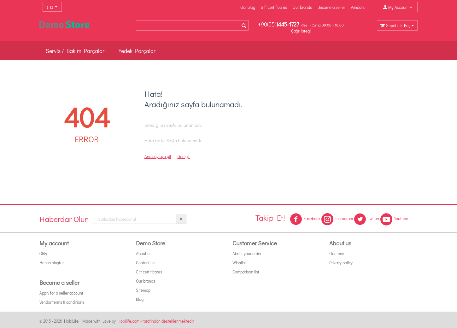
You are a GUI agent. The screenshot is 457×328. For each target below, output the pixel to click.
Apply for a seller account (61, 293)
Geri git (184, 156)
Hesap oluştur (51, 262)
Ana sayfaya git (157, 156)
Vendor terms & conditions (61, 302)
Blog (140, 299)
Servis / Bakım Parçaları (76, 51)
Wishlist (239, 262)
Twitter (366, 219)
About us (143, 253)
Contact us (145, 262)
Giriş (43, 253)
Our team (337, 253)
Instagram (337, 219)
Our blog (247, 7)
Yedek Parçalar (137, 51)
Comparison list (245, 271)
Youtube (394, 219)
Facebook (305, 219)
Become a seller (331, 7)
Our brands (302, 7)
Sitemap (143, 290)
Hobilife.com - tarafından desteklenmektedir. (156, 321)
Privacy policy (341, 262)
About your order (246, 253)
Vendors (358, 7)
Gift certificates (274, 7)
